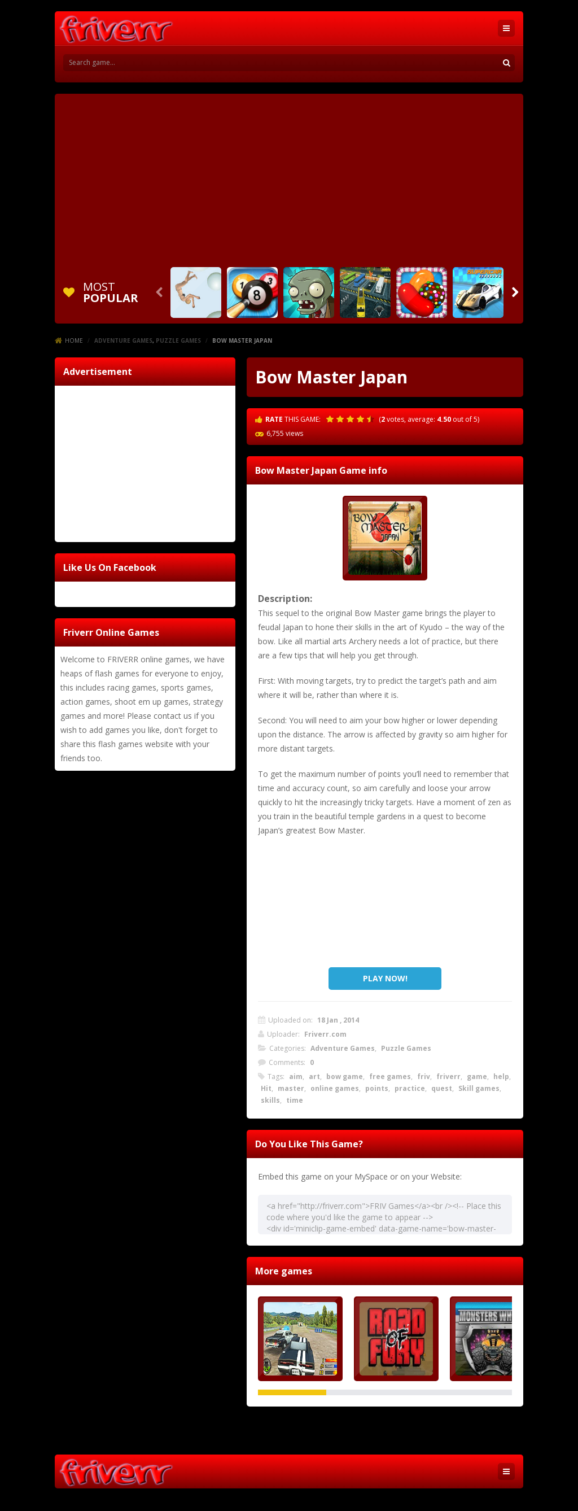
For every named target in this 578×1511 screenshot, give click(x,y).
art (314, 1076)
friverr (448, 1076)
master (291, 1088)
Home (74, 340)
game (477, 1076)
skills (270, 1100)
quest (441, 1088)
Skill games (479, 1088)
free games (390, 1076)
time (294, 1100)
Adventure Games (123, 340)
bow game (344, 1076)
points (376, 1088)
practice (410, 1088)
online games (334, 1088)
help (501, 1076)
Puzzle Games (178, 340)
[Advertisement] (289, 178)
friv (423, 1076)
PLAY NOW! (385, 978)
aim (296, 1076)
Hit (266, 1088)
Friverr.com (325, 1034)
